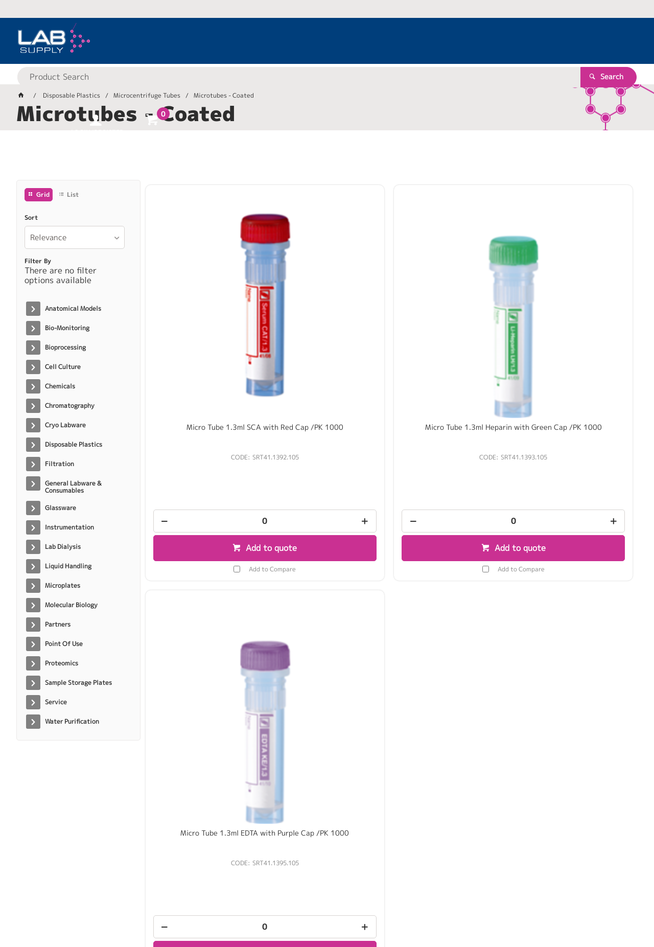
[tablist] (327, 158)
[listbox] (75, 237)
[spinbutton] (203, 406)
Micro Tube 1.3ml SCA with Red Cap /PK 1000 (203, 316)
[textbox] (309, 41)
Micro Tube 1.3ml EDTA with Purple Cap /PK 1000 (451, 316)
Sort (31, 217)
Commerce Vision (213, 907)
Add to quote (208, 432)
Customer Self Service (138, 907)
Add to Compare (210, 453)
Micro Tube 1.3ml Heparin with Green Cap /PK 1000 (327, 316)
